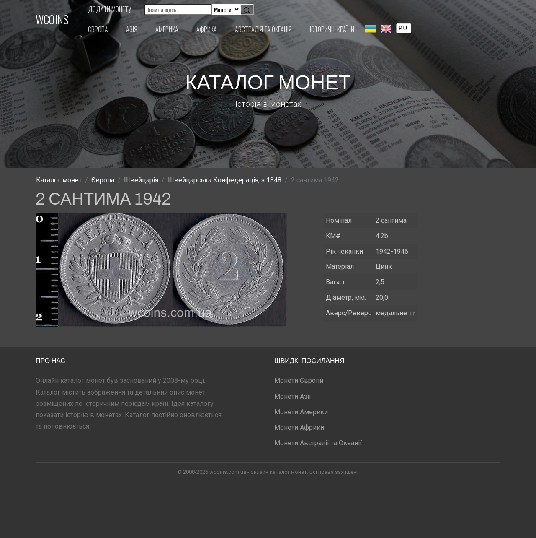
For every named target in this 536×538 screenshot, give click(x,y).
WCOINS (52, 19)
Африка (206, 29)
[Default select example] (226, 9)
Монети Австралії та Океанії (318, 443)
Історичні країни (332, 29)
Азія (131, 29)
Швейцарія (141, 180)
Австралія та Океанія (263, 29)
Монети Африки (299, 427)
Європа (98, 29)
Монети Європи (298, 381)
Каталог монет (59, 180)
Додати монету (109, 9)
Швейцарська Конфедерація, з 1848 (224, 180)
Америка (166, 29)
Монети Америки (301, 412)
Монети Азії (292, 396)
